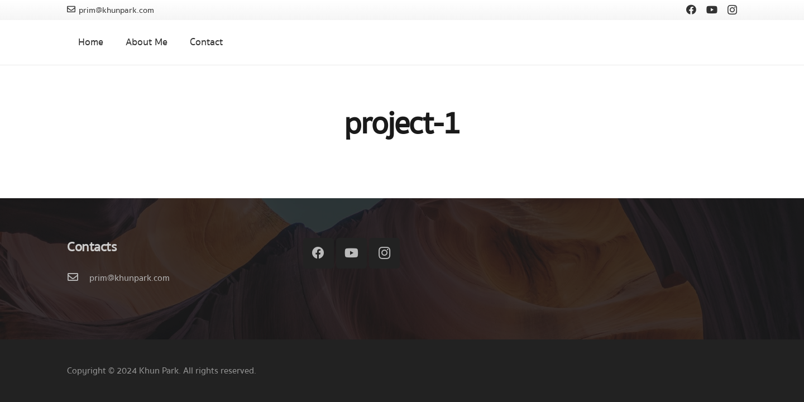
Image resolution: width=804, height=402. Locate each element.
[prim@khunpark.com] (78, 278)
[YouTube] (711, 9)
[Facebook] (691, 9)
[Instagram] (732, 10)
